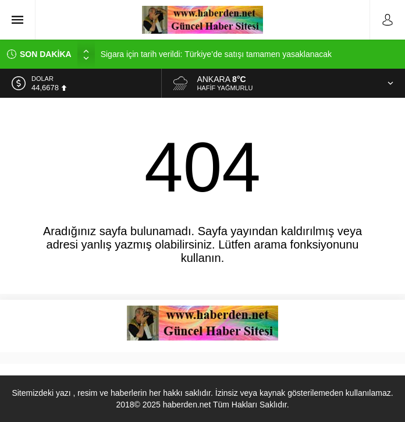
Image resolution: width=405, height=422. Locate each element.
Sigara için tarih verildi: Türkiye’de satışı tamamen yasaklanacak (216, 54)
